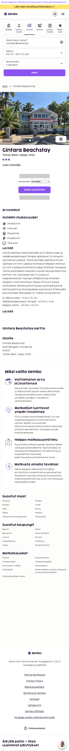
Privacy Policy (34, 681)
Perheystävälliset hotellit (13, 576)
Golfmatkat (7, 570)
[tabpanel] (34, 56)
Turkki (38, 505)
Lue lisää (7, 248)
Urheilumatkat (9, 562)
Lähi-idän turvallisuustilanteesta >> (35, 6)
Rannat (5, 558)
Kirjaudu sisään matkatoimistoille (34, 717)
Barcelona (7, 533)
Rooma (38, 537)
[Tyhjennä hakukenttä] (61, 42)
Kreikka (38, 513)
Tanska (38, 501)
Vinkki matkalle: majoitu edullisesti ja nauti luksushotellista (50, 571)
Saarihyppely (41, 566)
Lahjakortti (34, 705)
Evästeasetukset (35, 728)
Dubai (5, 545)
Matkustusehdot (34, 687)
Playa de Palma (42, 533)
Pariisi (37, 529)
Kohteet (35, 699)
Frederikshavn (9, 541)
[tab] (9, 29)
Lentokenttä (24, 182)
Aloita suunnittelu (34, 190)
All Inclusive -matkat (11, 566)
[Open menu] (62, 14)
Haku (34, 73)
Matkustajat (12, 61)
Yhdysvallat (40, 517)
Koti (4, 86)
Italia (4, 509)
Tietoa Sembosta (34, 675)
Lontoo (5, 537)
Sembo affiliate (34, 711)
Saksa (5, 513)
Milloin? (10, 51)
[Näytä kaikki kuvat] (61, 139)
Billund (5, 529)
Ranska (5, 505)
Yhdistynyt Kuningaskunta (14, 517)
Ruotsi (38, 509)
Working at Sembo (34, 693)
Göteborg (39, 541)
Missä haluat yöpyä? (16, 40)
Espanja (6, 501)
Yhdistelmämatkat (43, 562)
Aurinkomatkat (42, 558)
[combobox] (32, 43)
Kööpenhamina (42, 545)
